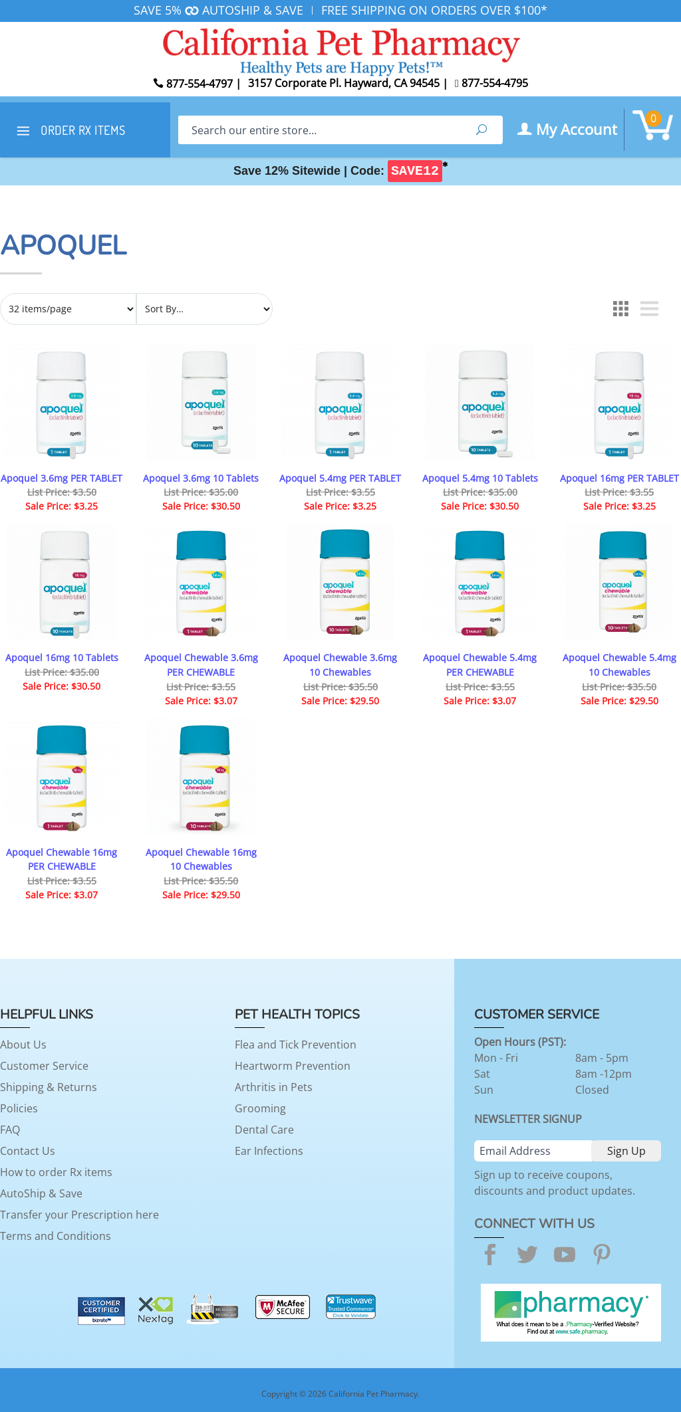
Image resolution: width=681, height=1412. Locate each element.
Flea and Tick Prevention (295, 1044)
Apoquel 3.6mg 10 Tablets (201, 478)
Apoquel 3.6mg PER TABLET (61, 478)
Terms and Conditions (55, 1236)
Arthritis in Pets (274, 1087)
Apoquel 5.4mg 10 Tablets (480, 478)
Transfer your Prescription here (79, 1214)
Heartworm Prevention (292, 1066)
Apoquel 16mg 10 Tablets (61, 657)
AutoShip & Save (41, 1193)
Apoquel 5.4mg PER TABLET (340, 478)
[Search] (319, 130)
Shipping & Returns (48, 1087)
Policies (19, 1108)
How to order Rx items (56, 1172)
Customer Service (44, 1066)
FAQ (10, 1129)
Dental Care (264, 1129)
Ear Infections (269, 1151)
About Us (23, 1044)
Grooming (260, 1108)
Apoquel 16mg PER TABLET (619, 478)
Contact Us (27, 1151)
